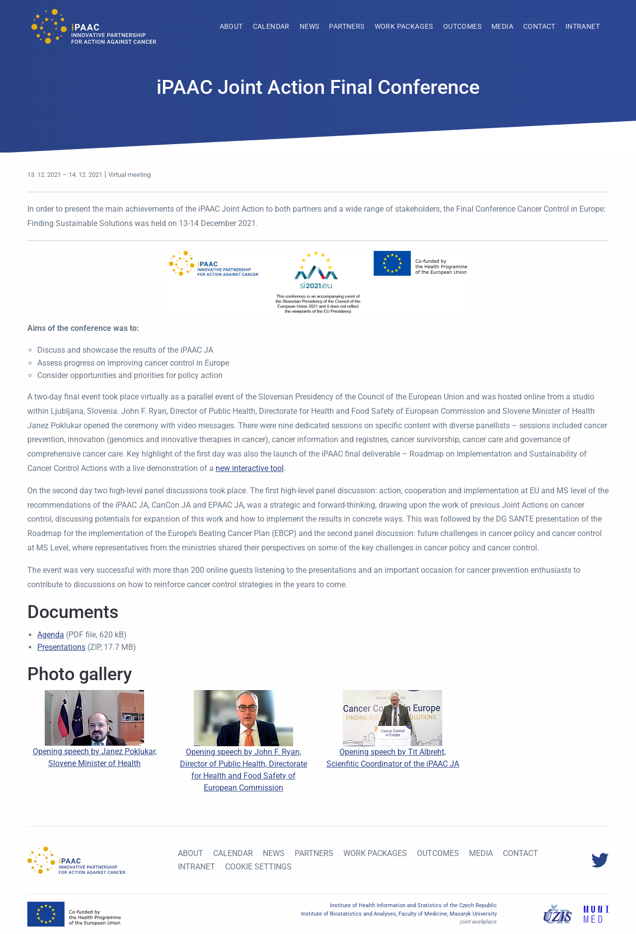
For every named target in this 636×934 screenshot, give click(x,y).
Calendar (271, 26)
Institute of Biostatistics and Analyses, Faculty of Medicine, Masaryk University (399, 914)
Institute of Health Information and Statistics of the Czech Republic (413, 905)
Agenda (50, 634)
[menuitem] (231, 26)
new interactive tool (250, 468)
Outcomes (462, 26)
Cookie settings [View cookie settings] (258, 866)
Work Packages (404, 26)
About (231, 26)
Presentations (61, 647)
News (309, 26)
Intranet (582, 26)
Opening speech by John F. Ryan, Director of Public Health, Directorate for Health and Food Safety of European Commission (243, 752)
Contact (539, 26)
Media (502, 26)
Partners (346, 26)
